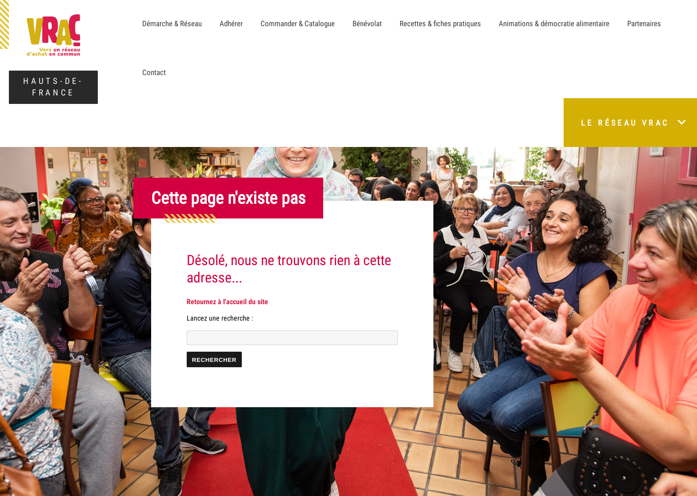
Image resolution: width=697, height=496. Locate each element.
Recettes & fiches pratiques (440, 23)
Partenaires (644, 23)
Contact (154, 72)
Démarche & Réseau (172, 23)
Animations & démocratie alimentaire (554, 23)
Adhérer (231, 23)
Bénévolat (367, 23)
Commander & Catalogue (297, 23)
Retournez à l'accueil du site (227, 302)
